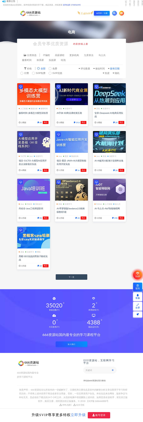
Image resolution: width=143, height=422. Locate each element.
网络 (38, 252)
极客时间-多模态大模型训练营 (33, 113)
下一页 (71, 277)
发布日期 (114, 68)
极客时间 (27, 60)
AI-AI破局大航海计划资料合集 (109, 160)
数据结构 (74, 156)
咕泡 (63, 60)
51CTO (22, 156)
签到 (137, 287)
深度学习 (67, 108)
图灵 (65, 156)
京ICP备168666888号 (97, 401)
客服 (137, 296)
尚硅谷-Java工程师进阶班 (31, 208)
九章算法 (88, 55)
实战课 (52, 60)
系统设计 (37, 204)
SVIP (137, 275)
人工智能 (23, 108)
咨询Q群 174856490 (71, 5)
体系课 (40, 60)
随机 (117, 73)
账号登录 (98, 415)
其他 (59, 108)
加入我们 (71, 344)
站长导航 (78, 405)
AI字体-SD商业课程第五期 (69, 113)
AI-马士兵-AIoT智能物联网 (107, 208)
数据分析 (33, 108)
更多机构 (74, 55)
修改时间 (100, 68)
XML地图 (65, 405)
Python (98, 204)
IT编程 (46, 55)
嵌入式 (116, 204)
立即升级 (78, 415)
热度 (107, 73)
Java (30, 156)
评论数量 (85, 68)
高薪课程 (59, 55)
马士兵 (102, 55)
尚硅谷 (28, 204)
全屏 (137, 306)
